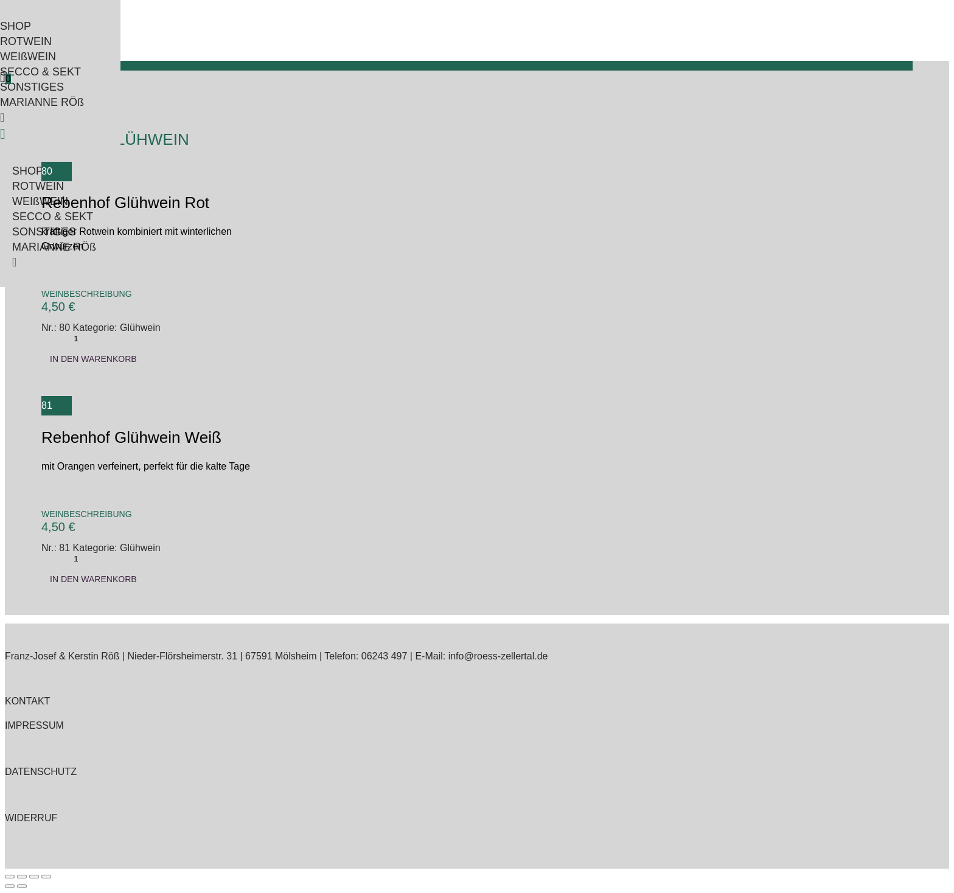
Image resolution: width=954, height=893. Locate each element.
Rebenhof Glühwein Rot (125, 202)
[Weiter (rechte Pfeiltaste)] (22, 886)
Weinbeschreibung (86, 294)
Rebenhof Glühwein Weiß (131, 437)
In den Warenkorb (93, 359)
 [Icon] (2, 77)
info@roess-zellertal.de (498, 656)
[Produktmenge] (76, 338)
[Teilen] (34, 876)
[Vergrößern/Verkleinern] (10, 876)
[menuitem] (54, 26)
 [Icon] (2, 134)
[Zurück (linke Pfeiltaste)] (10, 886)
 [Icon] (2, 117)
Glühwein (140, 327)
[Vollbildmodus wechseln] (22, 876)
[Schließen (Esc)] (46, 876)
